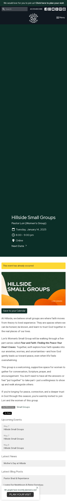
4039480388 (36, 9)
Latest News (9, 456)
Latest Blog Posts (12, 471)
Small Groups (23, 407)
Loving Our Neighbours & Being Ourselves (23, 485)
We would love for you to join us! (34, 3)
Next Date (19, 246)
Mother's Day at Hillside (15, 463)
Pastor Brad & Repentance (16, 478)
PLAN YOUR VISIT (20, 494)
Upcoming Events (11, 419)
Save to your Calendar (14, 310)
